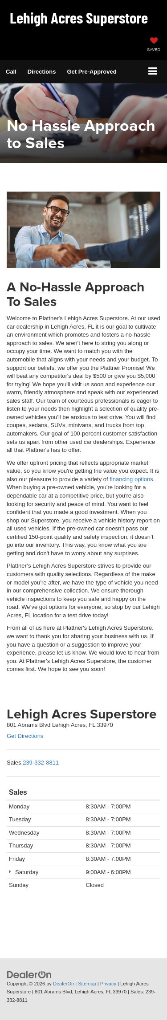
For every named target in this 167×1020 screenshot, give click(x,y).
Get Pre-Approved (91, 71)
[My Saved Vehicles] (153, 45)
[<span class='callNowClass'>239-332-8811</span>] (41, 762)
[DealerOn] (29, 974)
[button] (11, 71)
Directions (42, 71)
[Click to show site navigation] (153, 71)
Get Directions (25, 736)
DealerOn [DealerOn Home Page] (63, 983)
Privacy (108, 983)
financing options (131, 479)
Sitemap (87, 983)
